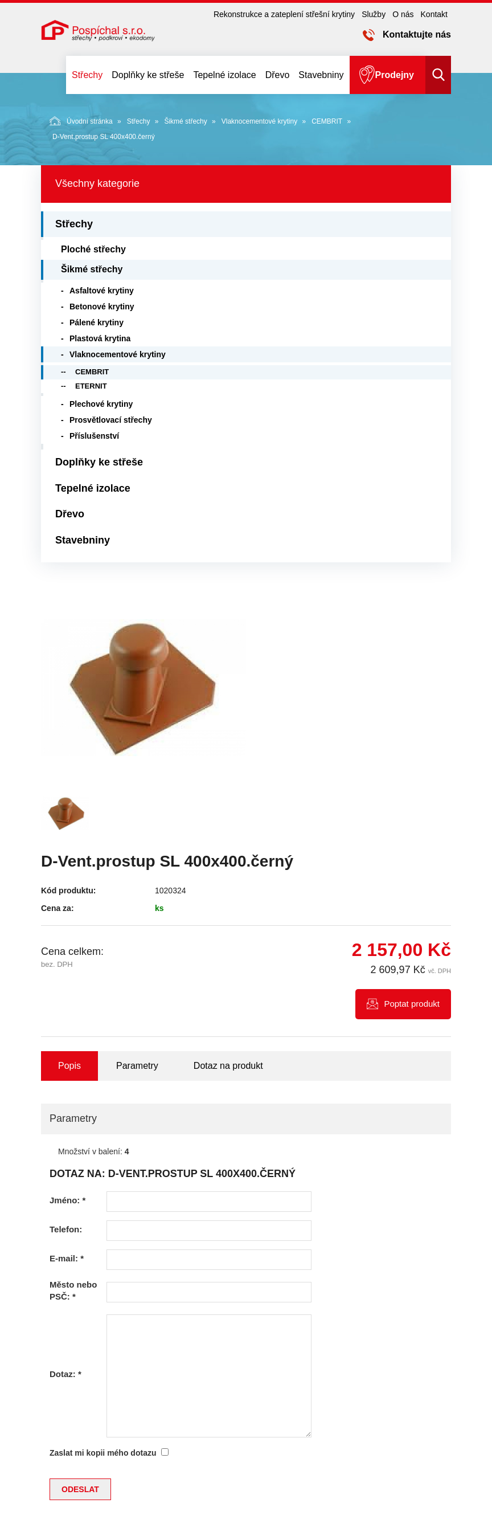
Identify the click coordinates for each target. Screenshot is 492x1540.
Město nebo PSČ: (73, 1290)
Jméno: (67, 1200)
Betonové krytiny (101, 306)
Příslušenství (94, 435)
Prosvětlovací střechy (110, 419)
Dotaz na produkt (228, 1066)
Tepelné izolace (224, 75)
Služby (374, 14)
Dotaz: (65, 1374)
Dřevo (277, 75)
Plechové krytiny (101, 404)
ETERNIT (91, 386)
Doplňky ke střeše (148, 75)
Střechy (87, 75)
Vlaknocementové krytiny (259, 121)
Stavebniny (320, 75)
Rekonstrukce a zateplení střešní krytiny (284, 14)
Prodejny (394, 75)
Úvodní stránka (81, 120)
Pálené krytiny (96, 322)
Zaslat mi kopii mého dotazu (103, 1452)
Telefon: (66, 1229)
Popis (69, 1066)
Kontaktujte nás (417, 34)
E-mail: (67, 1258)
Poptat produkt (412, 1003)
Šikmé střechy (185, 121)
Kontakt (434, 14)
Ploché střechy (93, 249)
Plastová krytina (99, 338)
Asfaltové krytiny (101, 290)
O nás (402, 14)
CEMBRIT (326, 121)
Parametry (137, 1066)
